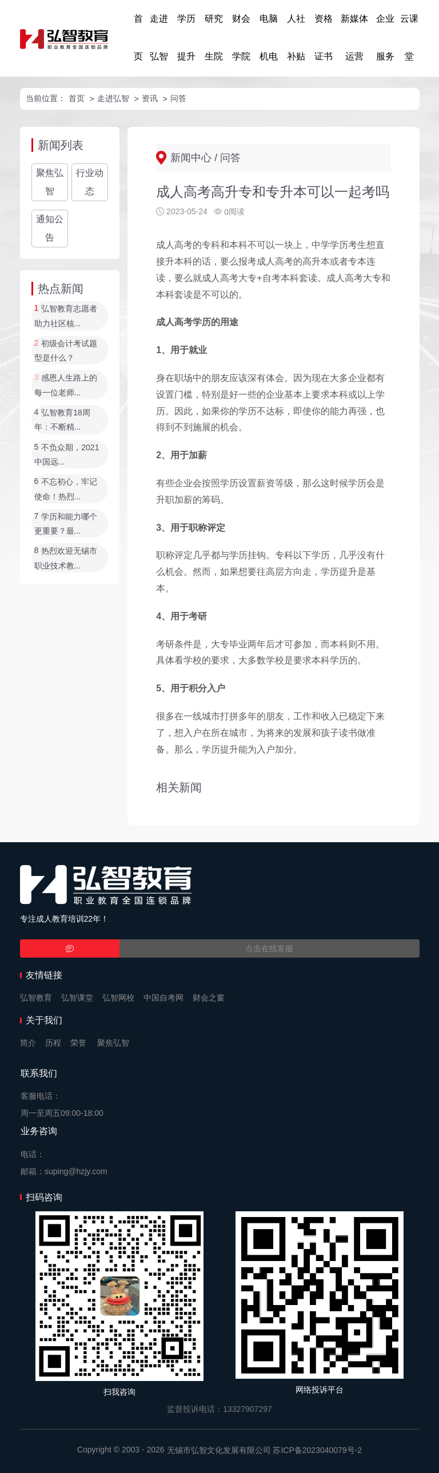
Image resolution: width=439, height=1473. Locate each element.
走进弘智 (159, 37)
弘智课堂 (77, 997)
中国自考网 (163, 997)
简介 (28, 1042)
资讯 (150, 98)
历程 (53, 1042)
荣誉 (78, 1042)
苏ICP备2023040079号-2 (317, 1450)
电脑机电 (269, 37)
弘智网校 (118, 997)
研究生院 (214, 37)
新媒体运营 (354, 37)
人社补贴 (296, 37)
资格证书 (323, 37)
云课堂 (409, 37)
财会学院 (241, 37)
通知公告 (49, 228)
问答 (178, 98)
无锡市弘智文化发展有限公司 (219, 1450)
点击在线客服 (269, 948)
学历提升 (186, 37)
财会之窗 (209, 997)
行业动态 (89, 182)
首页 (138, 37)
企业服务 (385, 37)
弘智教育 (36, 997)
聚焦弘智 (49, 182)
